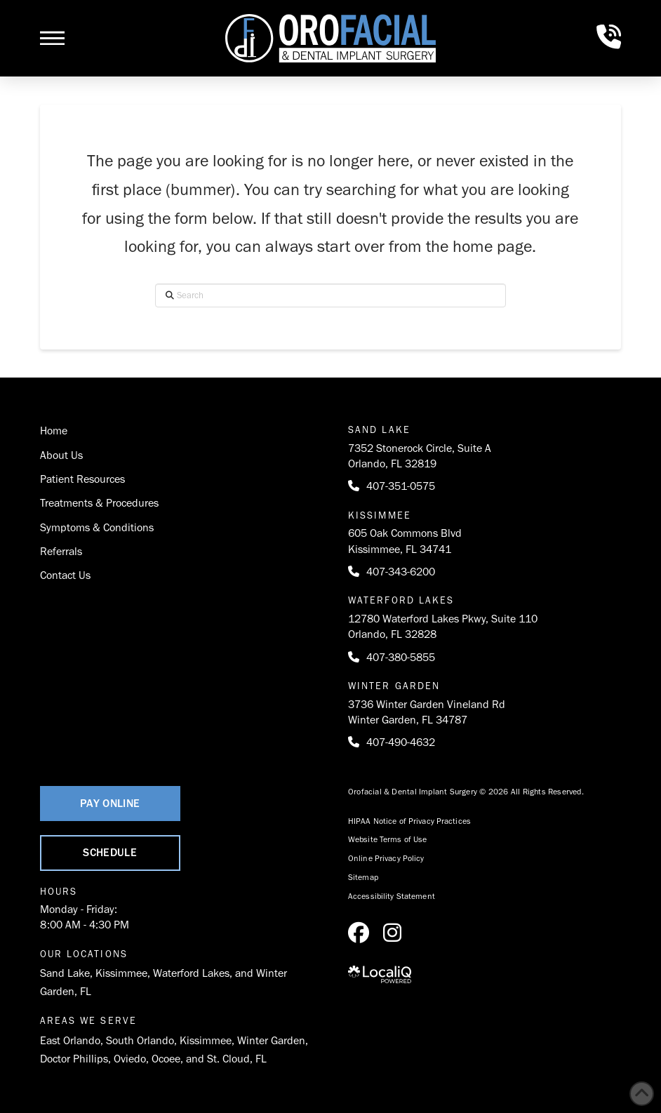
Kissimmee (121, 973)
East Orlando (70, 1040)
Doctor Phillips (74, 1058)
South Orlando (140, 1040)
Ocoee (166, 1058)
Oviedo (130, 1058)
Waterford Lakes (191, 973)
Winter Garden (271, 1040)
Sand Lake (65, 973)
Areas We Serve (88, 1021)
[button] (52, 38)
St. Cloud (228, 1058)
